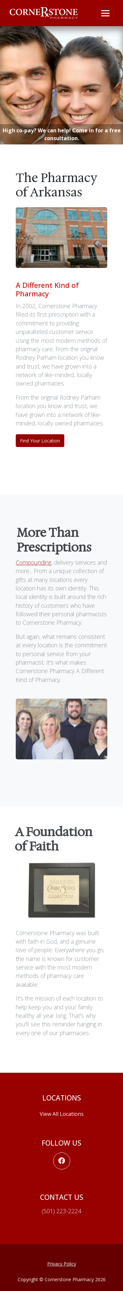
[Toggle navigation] (105, 13)
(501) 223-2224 (61, 1211)
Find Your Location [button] (40, 441)
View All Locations (62, 1113)
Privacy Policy (61, 1264)
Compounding (33, 564)
